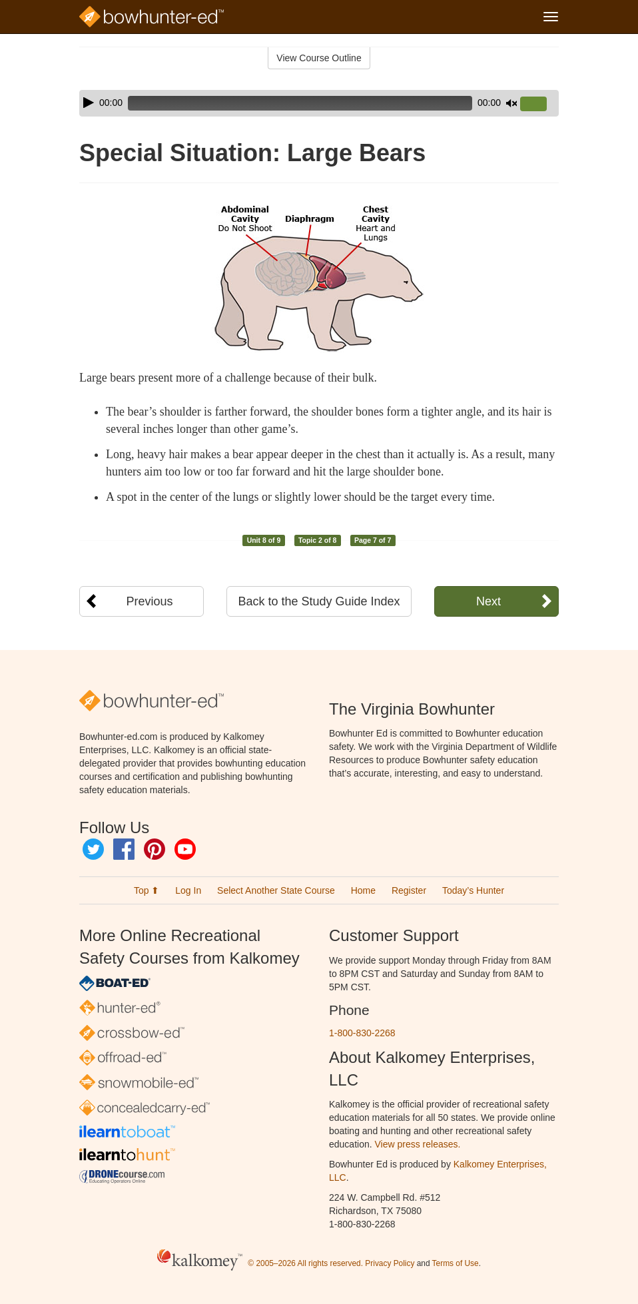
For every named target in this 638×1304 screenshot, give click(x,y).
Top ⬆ (146, 890)
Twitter (93, 849)
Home (363, 890)
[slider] (300, 103)
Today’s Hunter (473, 890)
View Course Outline (318, 58)
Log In (188, 890)
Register (409, 890)
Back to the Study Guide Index (319, 601)
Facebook (124, 849)
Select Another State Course (276, 890)
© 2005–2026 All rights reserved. (305, 1264)
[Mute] (511, 103)
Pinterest (154, 849)
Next (488, 601)
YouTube (185, 849)
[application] (319, 103)
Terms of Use (455, 1264)
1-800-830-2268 (362, 1033)
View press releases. (418, 1144)
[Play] (88, 102)
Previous (150, 601)
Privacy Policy (389, 1264)
